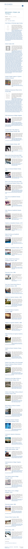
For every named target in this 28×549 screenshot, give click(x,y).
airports (16, 50)
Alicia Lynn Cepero (15, 122)
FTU (18, 57)
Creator (10, 20)
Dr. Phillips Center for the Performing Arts (12, 32)
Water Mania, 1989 (9, 529)
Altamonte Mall (15, 98)
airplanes (14, 50)
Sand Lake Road (7, 109)
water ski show (16, 343)
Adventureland (14, 470)
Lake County (13, 105)
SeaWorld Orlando (19, 229)
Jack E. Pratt (17, 104)
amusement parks (20, 50)
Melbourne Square (14, 106)
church (16, 53)
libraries (11, 61)
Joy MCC (10, 34)
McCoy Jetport (15, 63)
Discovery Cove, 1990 (10, 272)
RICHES (9, 4)
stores (6, 69)
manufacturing (8, 62)
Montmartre (21, 190)
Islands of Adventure (15, 442)
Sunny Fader (8, 69)
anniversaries (19, 122)
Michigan (15, 35)
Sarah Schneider (10, 38)
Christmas (14, 242)
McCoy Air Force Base (11, 63)
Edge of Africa (20, 386)
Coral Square (9, 101)
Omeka (22, 547)
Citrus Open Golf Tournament (10, 54)
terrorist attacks (17, 38)
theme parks (20, 38)
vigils (10, 40)
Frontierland (14, 484)
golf (5, 59)
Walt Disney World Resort (16, 71)
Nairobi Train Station (17, 373)
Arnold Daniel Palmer (14, 51)
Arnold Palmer (18, 51)
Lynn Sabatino (12, 124)
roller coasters (13, 416)
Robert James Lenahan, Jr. (11, 125)
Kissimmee (13, 537)
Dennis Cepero (13, 164)
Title (8, 20)
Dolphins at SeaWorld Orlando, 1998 (13, 247)
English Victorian (17, 102)
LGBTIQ (6, 35)
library (13, 61)
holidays (17, 242)
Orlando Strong (19, 36)
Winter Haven (15, 306)
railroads (22, 373)
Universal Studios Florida (17, 140)
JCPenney (21, 104)
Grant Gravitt (19, 59)
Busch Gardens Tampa (15, 356)
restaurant (20, 415)
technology (18, 69)
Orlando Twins (10, 67)
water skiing (9, 344)
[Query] (14, 5)
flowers (15, 85)
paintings (13, 67)
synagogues (11, 69)
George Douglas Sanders (13, 58)
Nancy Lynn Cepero (14, 305)
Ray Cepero (20, 357)
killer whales (14, 218)
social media (13, 38)
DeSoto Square (17, 101)
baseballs (16, 52)
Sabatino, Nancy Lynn (7, 306)
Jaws (18, 177)
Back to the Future (15, 163)
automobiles (13, 52)
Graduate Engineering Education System (13, 59)
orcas (17, 218)
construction (18, 100)
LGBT (21, 34)
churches (18, 53)
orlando (11, 36)
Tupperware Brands (14, 70)
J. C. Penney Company (12, 104)
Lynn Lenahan (9, 124)
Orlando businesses (18, 65)
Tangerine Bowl (15, 69)
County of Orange (18, 55)
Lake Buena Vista (19, 470)
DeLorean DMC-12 (20, 163)
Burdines (15, 100)
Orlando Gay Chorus (15, 36)
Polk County (10, 108)
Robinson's (21, 108)
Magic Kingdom (16, 124)
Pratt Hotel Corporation (15, 108)
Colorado (20, 31)
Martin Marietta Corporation (17, 62)
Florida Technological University (11, 57)
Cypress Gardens (20, 318)
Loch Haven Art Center (17, 61)
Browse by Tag (10, 16)
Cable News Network (17, 30)
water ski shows (20, 343)
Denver (6, 32)
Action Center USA (9, 43)
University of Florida (20, 70)
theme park (13, 430)
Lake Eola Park (8, 61)
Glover (21, 58)
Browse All (6, 16)
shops (7, 110)
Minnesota (21, 35)
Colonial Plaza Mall (11, 55)
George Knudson (18, 58)
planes (17, 67)
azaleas (14, 84)
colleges (7, 55)
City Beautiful (15, 54)
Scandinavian (11, 109)
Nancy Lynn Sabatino (19, 305)
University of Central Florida (10, 39)
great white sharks (15, 177)
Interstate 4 (6, 104)
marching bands (12, 62)
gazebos (16, 304)
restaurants (6, 416)
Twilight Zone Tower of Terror (18, 457)
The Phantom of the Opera (11, 192)
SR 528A (11, 110)
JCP (19, 104)
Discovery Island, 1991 (10, 504)
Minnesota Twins (20, 63)
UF (17, 70)
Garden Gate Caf (14, 414)
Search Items (14, 16)
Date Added (13, 20)
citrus (20, 53)
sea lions (16, 292)
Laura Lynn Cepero (20, 304)
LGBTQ (8, 35)
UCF (5, 39)
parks (15, 67)
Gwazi (16, 414)
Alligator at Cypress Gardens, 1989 (13, 322)
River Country (19, 525)
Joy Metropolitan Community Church (15, 34)
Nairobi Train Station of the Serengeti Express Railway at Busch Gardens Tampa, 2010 (14, 364)
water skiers (6, 344)
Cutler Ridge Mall (13, 101)
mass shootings (11, 35)
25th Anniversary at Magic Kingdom (13, 115)
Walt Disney (11, 71)
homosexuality (7, 34)
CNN (15, 31)
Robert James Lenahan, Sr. (17, 125)
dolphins (14, 229)
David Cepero (13, 190)
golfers (7, 59)
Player (19, 67)
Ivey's (8, 104)
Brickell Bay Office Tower (11, 100)
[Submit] (22, 5)
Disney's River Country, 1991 (12, 517)
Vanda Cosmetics (7, 71)
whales (18, 219)
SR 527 (9, 110)
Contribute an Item (7, 547)
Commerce (14, 55)
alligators (14, 329)
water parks (10, 513)
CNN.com (17, 31)
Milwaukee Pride (18, 35)
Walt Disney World (9, 126)
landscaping (16, 105)
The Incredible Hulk (16, 443)
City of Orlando (19, 54)
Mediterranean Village (9, 106)
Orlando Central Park (7, 66)
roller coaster (9, 416)
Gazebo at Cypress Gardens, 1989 (13, 297)
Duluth (18, 32)
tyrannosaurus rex (11, 140)
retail (20, 67)
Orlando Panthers (18, 66)
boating (21, 52)
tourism (19, 110)
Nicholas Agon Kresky (7, 36)
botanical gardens (17, 84)
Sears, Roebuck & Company (16, 109)
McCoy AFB (6, 63)
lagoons (17, 85)
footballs (17, 57)
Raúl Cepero (16, 357)
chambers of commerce (12, 53)
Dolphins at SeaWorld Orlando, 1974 (13, 223)
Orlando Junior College (13, 66)
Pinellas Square (7, 108)
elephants (13, 387)
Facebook (20, 32)
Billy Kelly (18, 52)
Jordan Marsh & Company (8, 105)
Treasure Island (18, 512)
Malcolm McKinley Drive (17, 387)
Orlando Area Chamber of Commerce (11, 65)
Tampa (17, 388)
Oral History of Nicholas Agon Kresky (14, 23)
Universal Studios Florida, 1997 (12, 144)
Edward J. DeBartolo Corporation (11, 102)
